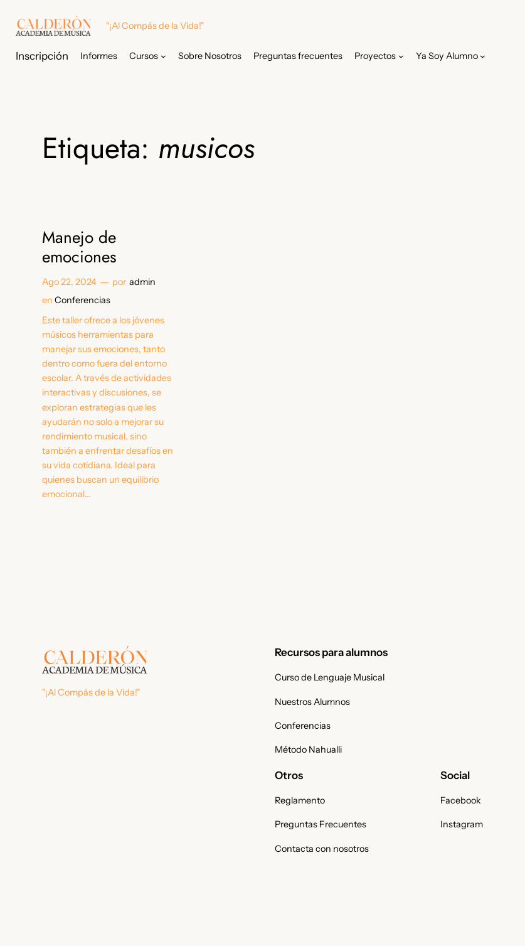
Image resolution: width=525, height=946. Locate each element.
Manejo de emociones (79, 247)
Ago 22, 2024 (69, 282)
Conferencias (82, 300)
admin (142, 282)
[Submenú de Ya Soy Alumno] (482, 56)
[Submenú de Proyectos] (401, 56)
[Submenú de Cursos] (163, 56)
